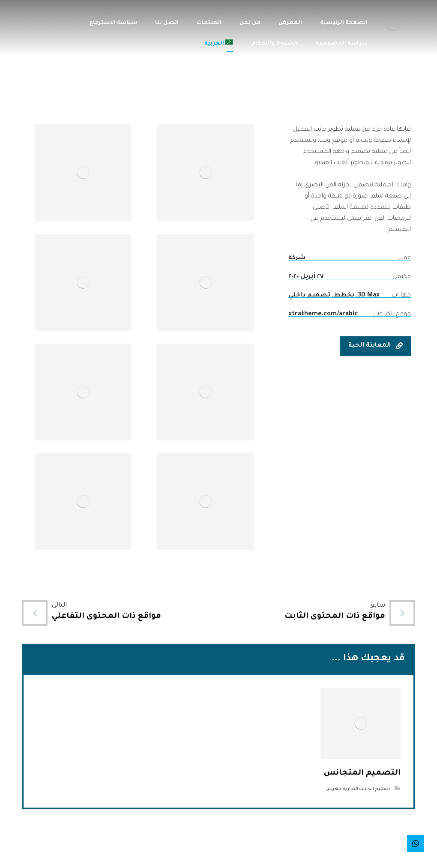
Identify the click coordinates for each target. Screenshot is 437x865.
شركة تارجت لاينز (201, 855)
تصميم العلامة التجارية (366, 789)
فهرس (333, 789)
